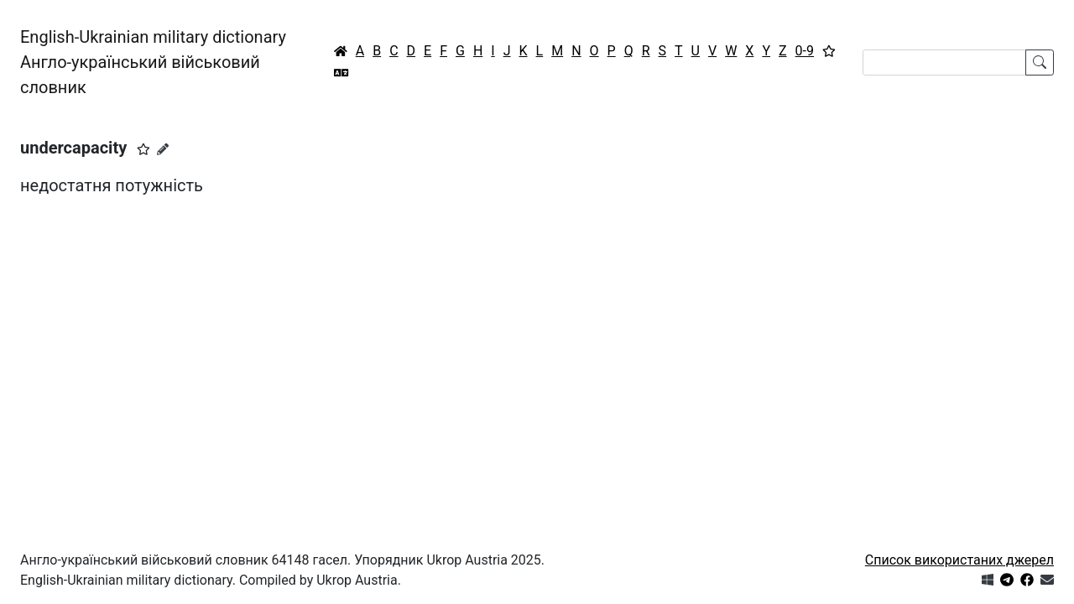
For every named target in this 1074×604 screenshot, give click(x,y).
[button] (143, 149)
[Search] (944, 62)
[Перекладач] (341, 73)
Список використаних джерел (959, 560)
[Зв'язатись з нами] (1047, 580)
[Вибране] (829, 51)
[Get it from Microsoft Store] (987, 580)
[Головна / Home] (341, 51)
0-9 (804, 51)
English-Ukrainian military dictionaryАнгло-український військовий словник (153, 62)
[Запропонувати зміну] (163, 149)
